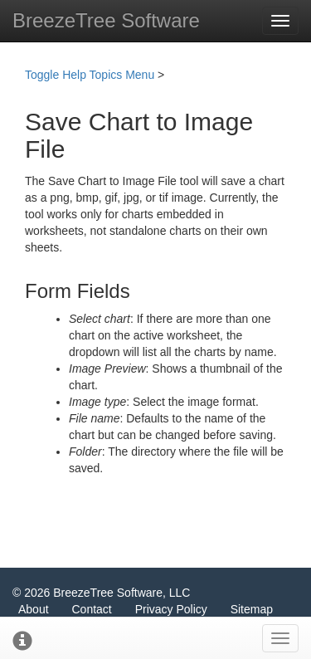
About (33, 609)
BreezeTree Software (106, 20)
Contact (91, 609)
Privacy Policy (171, 609)
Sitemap (252, 609)
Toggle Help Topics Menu (89, 74)
